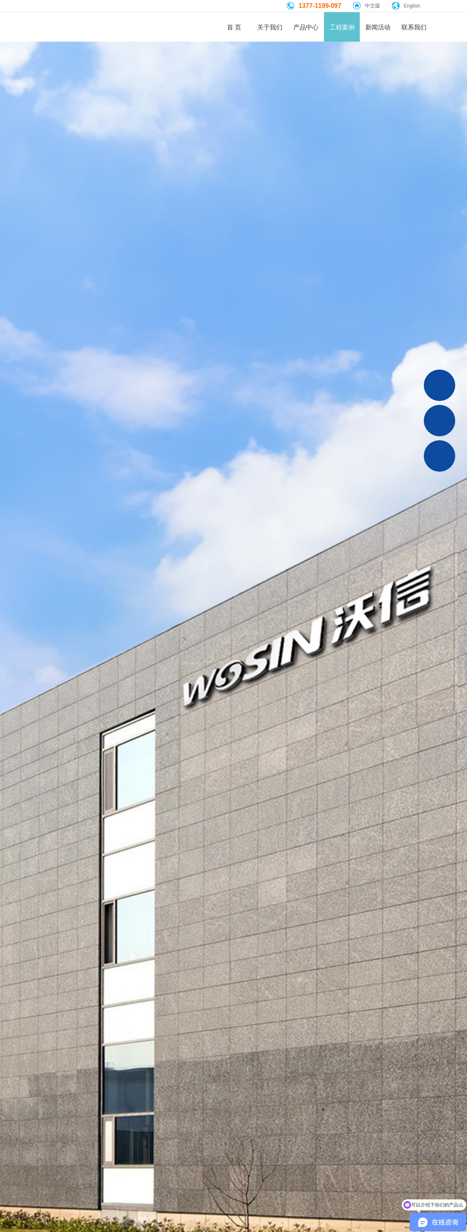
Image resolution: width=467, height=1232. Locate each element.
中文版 (372, 6)
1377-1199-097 (320, 5)
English (412, 6)
